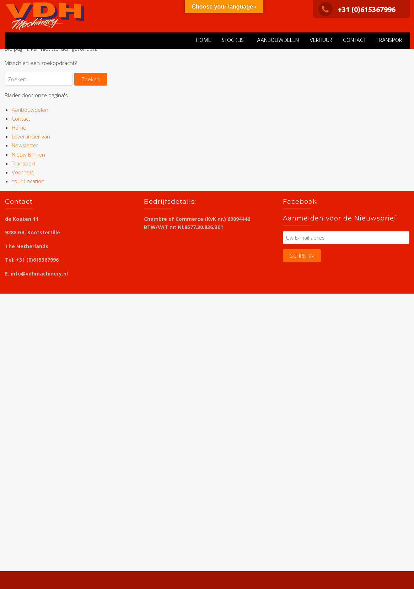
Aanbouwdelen (278, 40)
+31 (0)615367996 (357, 9)
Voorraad (23, 172)
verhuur (321, 40)
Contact (354, 40)
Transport (390, 40)
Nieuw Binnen (28, 154)
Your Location (28, 181)
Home (203, 40)
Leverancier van (31, 136)
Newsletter (25, 145)
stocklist (234, 40)
